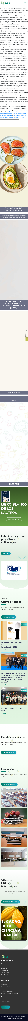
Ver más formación (9, 784)
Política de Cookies (6, 987)
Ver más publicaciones (10, 902)
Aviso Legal (4, 984)
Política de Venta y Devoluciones (9, 993)
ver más (5, 553)
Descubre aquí (15, 96)
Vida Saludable (5, 972)
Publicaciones (4, 977)
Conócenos (4, 968)
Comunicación (4, 970)
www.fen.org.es (19, 117)
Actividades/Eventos (6, 975)
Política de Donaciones (7, 991)
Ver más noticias (8, 617)
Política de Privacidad (6, 989)
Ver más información (14, 519)
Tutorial (11, 112)
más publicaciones (20, 112)
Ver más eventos (8, 752)
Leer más (3, 650)
